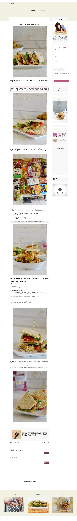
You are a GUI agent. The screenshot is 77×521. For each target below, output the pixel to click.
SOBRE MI (43, 1)
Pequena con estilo (14, 457)
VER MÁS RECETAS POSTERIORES (13, 485)
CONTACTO (12, 3)
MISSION (42, 149)
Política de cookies (48, 518)
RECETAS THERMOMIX (37, 1)
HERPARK (65, 518)
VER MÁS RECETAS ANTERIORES (46, 485)
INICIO (10, 1)
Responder (46, 462)
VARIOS (31, 1)
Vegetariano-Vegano (35, 24)
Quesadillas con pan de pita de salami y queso (30, 365)
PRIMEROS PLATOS (15, 1)
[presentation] (61, 77)
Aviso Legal (53, 518)
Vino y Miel (12, 449)
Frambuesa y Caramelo (22, 361)
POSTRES (21, 1)
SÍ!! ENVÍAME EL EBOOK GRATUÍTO (61, 81)
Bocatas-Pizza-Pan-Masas (25, 24)
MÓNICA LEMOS (74, 518)
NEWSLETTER (48, 1)
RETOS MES (26, 1)
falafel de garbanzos (20, 287)
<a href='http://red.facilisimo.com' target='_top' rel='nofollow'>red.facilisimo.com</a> (55, 179)
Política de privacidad (43, 518)
